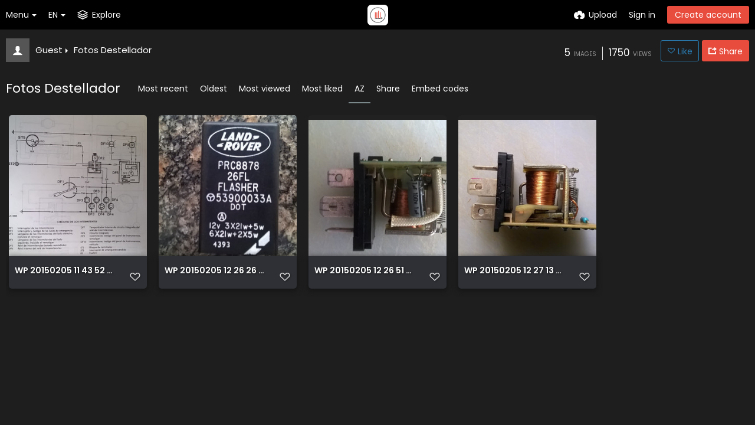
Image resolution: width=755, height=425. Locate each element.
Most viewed (264, 88)
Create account (708, 15)
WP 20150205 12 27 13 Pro (514, 271)
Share (388, 88)
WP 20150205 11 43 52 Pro (65, 271)
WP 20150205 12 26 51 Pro (364, 271)
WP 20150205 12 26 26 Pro (215, 271)
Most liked (322, 88)
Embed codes (440, 88)
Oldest (213, 88)
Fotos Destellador (113, 50)
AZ (359, 88)
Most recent (163, 88)
